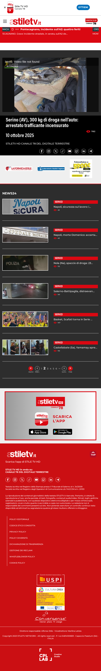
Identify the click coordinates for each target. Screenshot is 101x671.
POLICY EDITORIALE (19, 519)
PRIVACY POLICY (17, 532)
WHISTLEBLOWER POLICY (22, 556)
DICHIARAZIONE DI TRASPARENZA (26, 544)
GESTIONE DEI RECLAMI (20, 550)
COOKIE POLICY (17, 563)
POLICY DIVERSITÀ (18, 538)
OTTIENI (83, 7)
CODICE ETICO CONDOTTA (22, 525)
